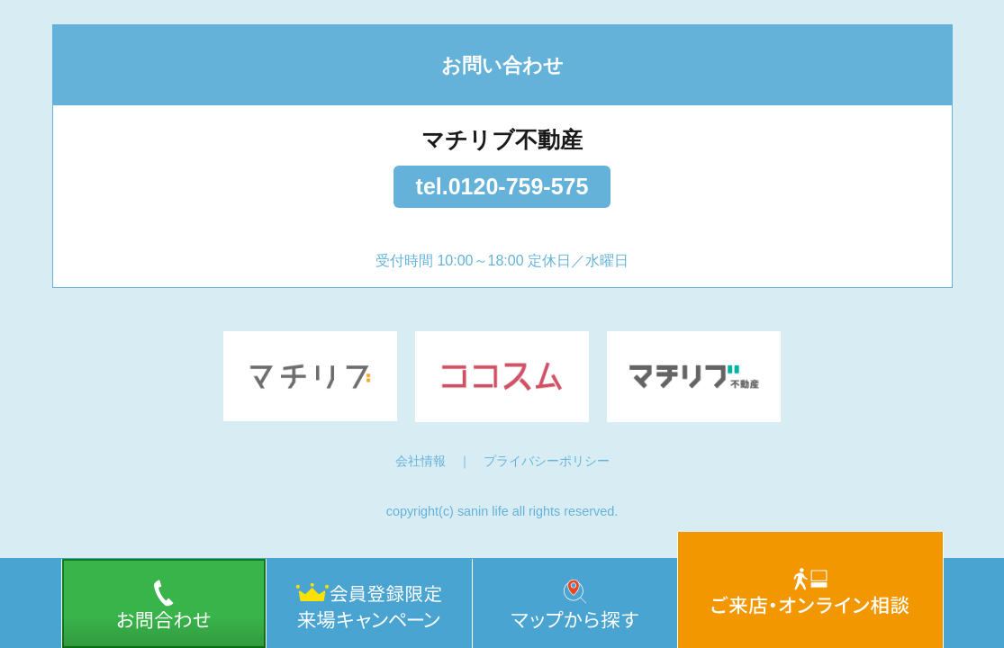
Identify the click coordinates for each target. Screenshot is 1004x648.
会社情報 (420, 461)
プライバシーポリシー (547, 461)
